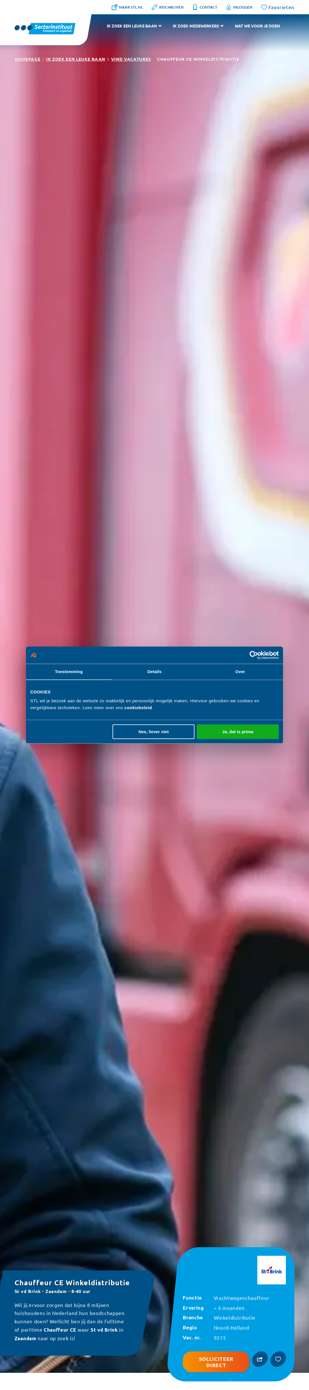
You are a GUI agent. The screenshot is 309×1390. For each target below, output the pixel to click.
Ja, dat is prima (237, 731)
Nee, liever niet (154, 731)
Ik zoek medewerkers (196, 25)
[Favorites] (278, 7)
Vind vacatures (131, 59)
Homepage (27, 59)
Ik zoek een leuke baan (132, 25)
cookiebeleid (138, 707)
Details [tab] (154, 671)
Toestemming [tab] (69, 671)
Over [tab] (240, 671)
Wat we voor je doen (257, 25)
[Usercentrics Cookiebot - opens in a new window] (254, 655)
